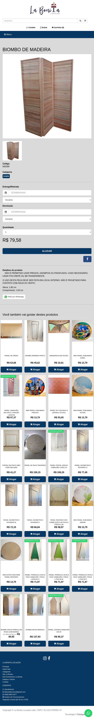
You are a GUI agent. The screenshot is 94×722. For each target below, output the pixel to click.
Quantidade (8, 227)
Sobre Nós (6, 669)
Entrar (43, 27)
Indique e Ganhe (9, 679)
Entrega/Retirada (11, 187)
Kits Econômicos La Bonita (12, 677)
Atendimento (8, 689)
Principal (6, 667)
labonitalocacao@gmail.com (15, 692)
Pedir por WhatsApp (14, 296)
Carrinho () (58, 27)
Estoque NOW (83, 714)
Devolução (8, 206)
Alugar (47, 251)
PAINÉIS (6, 176)
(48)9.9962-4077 (10, 694)
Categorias (7, 672)
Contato (30, 27)
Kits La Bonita (8, 674)
